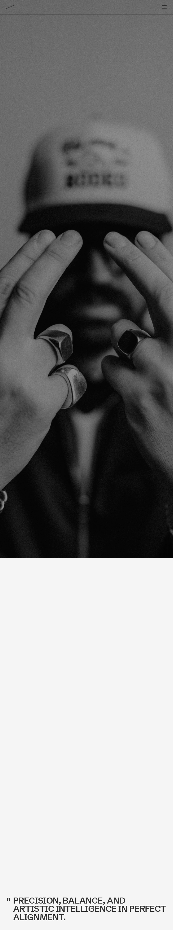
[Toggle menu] (164, 7)
